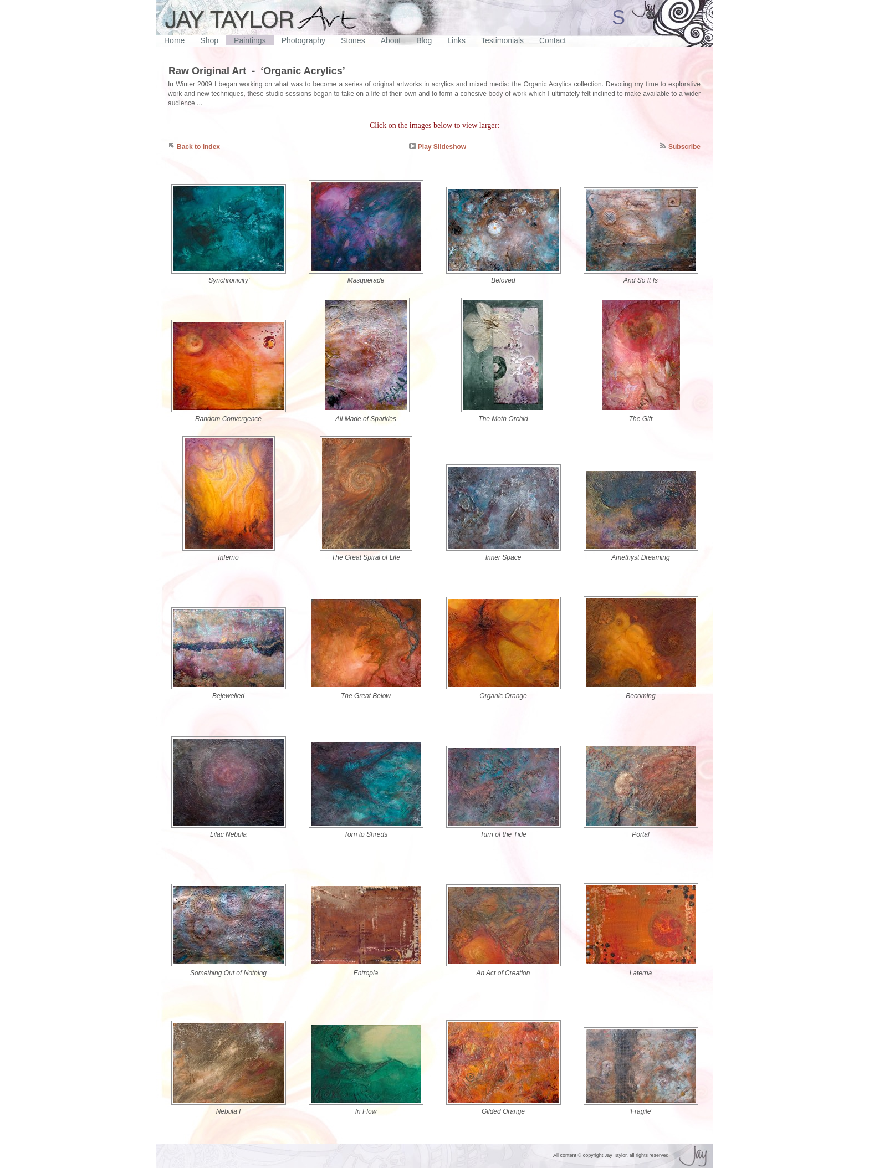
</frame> (434, 42)
